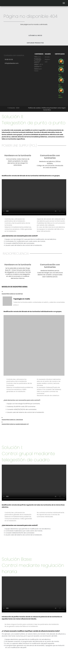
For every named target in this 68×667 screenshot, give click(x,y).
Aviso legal (61, 108)
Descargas (38, 69)
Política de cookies (34, 108)
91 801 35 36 (9, 59)
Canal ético (47, 110)
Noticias (37, 62)
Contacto (38, 57)
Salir (46, 62)
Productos (38, 59)
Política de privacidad (49, 108)
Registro (47, 59)
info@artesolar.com (12, 63)
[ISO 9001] (61, 66)
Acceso (47, 57)
